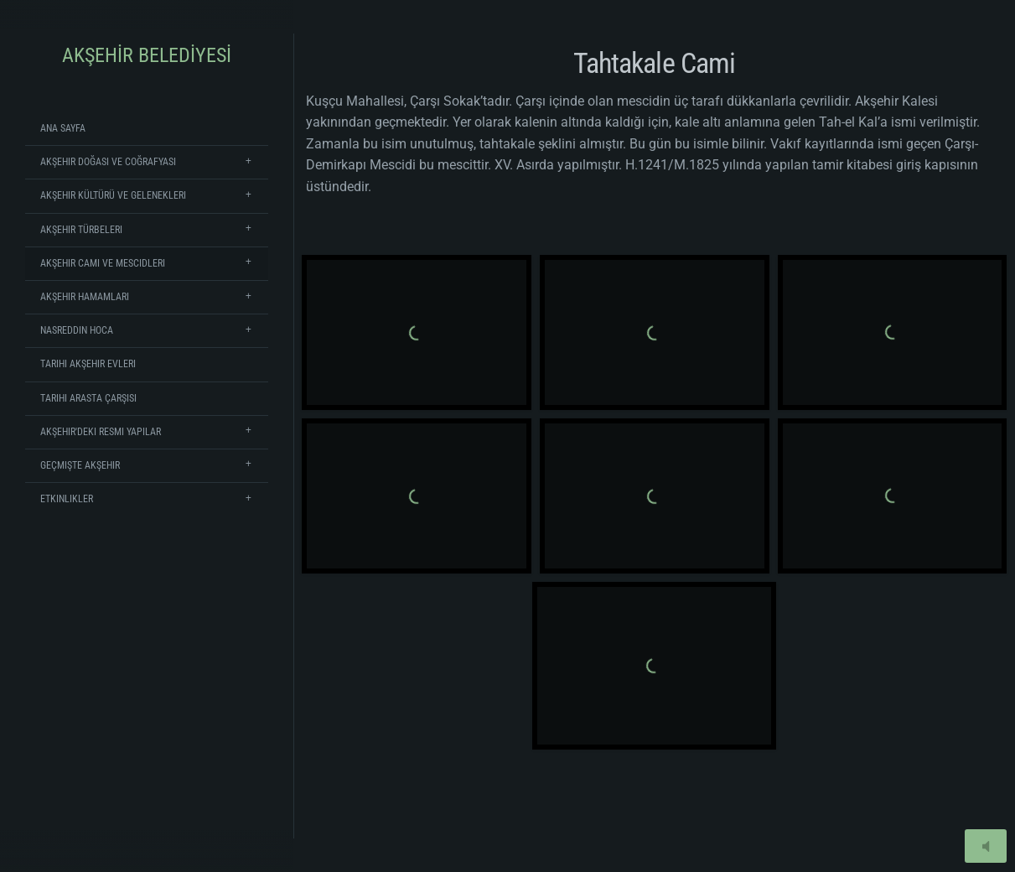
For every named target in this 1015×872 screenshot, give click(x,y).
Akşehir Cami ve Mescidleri (102, 263)
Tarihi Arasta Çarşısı (88, 398)
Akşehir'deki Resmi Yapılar (100, 432)
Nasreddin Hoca (76, 330)
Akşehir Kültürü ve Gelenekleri (113, 195)
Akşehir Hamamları (84, 297)
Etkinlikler (66, 499)
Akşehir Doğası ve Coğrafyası (108, 162)
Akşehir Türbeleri (81, 230)
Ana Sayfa (62, 128)
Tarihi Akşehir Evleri (88, 364)
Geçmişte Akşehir (80, 465)
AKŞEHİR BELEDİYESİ (146, 55)
